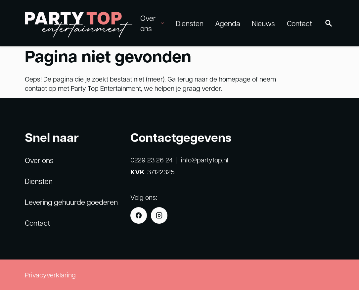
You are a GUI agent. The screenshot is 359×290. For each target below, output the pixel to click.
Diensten (189, 23)
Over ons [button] (152, 23)
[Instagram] (159, 215)
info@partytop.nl (204, 159)
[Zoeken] (329, 23)
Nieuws (263, 23)
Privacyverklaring (50, 274)
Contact (299, 23)
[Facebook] (138, 215)
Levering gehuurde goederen (71, 201)
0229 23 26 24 (151, 159)
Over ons (39, 160)
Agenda (227, 23)
